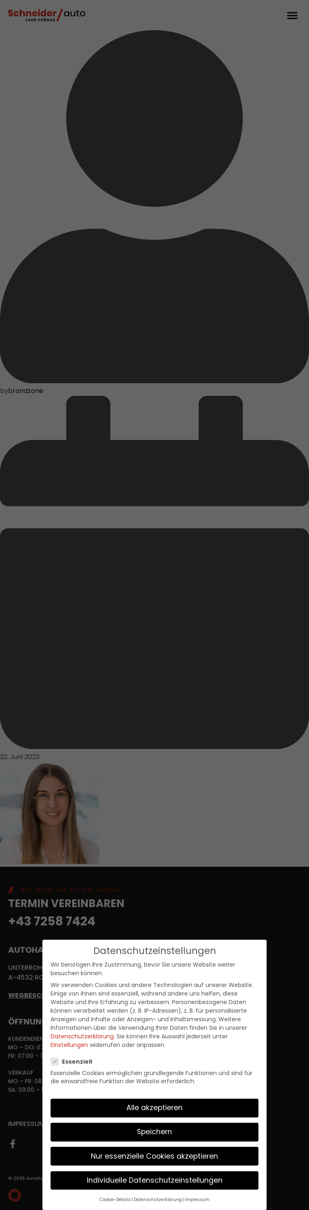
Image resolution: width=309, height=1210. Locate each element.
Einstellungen (69, 1044)
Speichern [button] (154, 1131)
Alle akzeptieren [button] (154, 1107)
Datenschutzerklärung (82, 1036)
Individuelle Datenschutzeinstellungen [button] (155, 1179)
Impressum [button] (197, 1199)
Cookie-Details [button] (115, 1199)
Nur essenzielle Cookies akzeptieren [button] (154, 1155)
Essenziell (74, 1061)
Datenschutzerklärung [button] (158, 1199)
